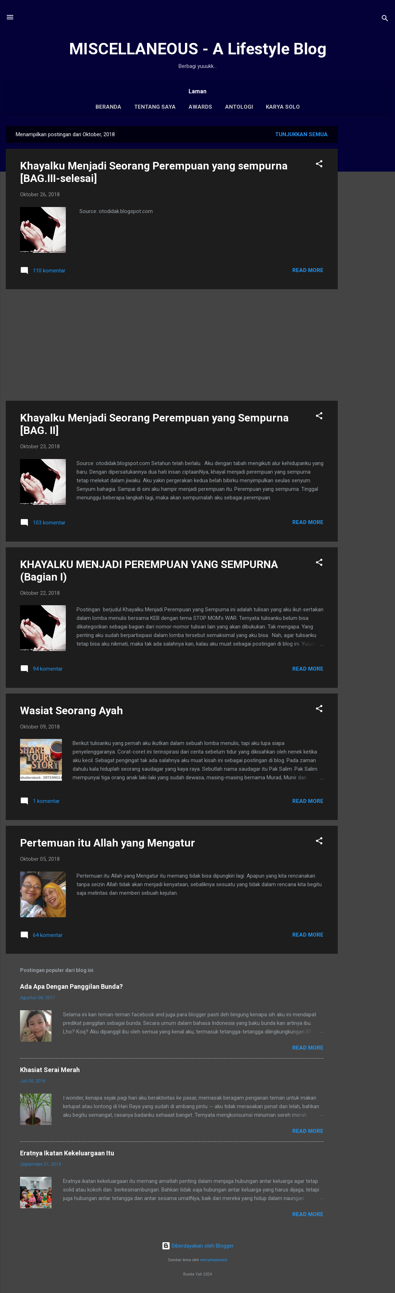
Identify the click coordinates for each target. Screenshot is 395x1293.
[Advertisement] (366, 233)
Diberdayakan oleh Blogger (198, 1246)
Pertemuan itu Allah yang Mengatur (107, 842)
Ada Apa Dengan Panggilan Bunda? (71, 986)
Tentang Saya (155, 107)
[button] (319, 165)
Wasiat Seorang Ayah (71, 710)
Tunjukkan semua (301, 134)
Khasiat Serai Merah (50, 1070)
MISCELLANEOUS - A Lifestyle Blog (197, 48)
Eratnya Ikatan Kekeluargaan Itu (67, 1153)
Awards (200, 107)
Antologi (239, 107)
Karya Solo (283, 107)
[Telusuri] (385, 19)
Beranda (108, 107)
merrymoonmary (213, 1260)
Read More (307, 270)
